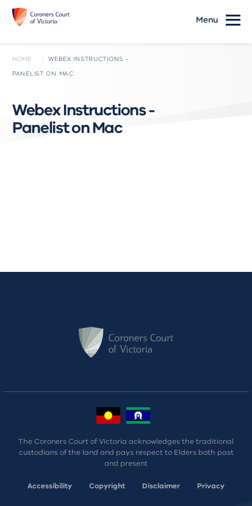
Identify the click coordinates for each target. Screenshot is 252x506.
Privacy (211, 486)
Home (22, 59)
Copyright (107, 486)
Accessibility (49, 486)
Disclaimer (161, 486)
